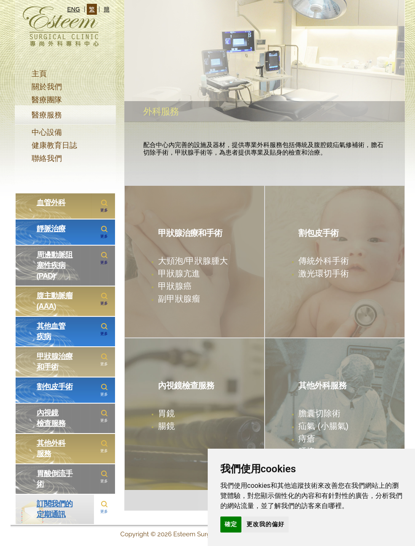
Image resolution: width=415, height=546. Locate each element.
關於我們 (47, 87)
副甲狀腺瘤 (179, 298)
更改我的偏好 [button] (265, 524)
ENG (73, 9)
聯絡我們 (47, 158)
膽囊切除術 (319, 413)
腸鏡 (166, 425)
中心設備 (47, 132)
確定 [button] (231, 524)
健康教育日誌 (54, 145)
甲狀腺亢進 (179, 273)
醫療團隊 (47, 100)
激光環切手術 (323, 273)
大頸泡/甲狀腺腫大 (193, 260)
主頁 (39, 74)
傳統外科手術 (323, 260)
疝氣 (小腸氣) (323, 425)
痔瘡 (306, 438)
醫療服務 (47, 115)
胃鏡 (166, 413)
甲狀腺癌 (175, 285)
